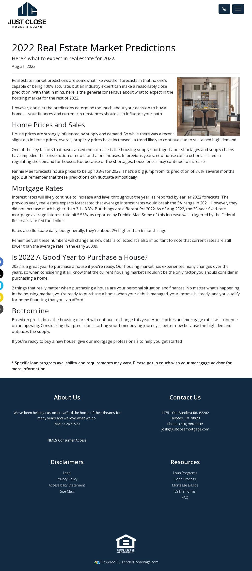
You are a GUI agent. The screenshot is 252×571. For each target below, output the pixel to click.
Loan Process (185, 479)
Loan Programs (185, 473)
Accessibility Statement (67, 485)
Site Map (67, 491)
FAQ (185, 497)
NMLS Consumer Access (67, 440)
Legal (67, 473)
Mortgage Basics (185, 485)
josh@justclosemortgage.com (185, 429)
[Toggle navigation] (238, 9)
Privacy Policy (67, 479)
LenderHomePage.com (140, 562)
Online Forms (185, 491)
